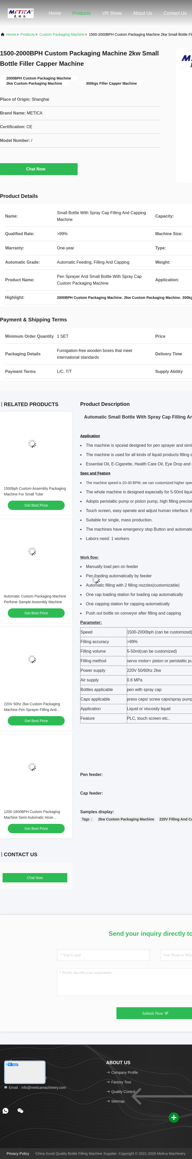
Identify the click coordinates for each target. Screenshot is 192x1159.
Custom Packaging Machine (61, 34)
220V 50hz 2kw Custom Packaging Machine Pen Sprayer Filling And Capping (32, 709)
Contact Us (175, 13)
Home (55, 13)
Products (81, 13)
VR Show (112, 13)
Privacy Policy (18, 1153)
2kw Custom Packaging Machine (126, 819)
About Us (142, 13)
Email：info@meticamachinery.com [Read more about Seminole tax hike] (35, 1087)
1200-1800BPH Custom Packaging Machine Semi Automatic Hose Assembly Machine (32, 817)
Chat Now (38, 168)
